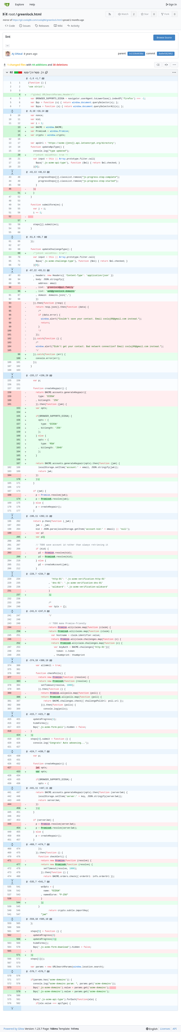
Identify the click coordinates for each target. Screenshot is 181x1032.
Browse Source (164, 37)
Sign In (171, 4)
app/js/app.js (34, 72)
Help (32, 4)
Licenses (165, 1028)
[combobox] (158, 64)
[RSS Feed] (110, 14)
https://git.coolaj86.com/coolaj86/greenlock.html (37, 20)
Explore (19, 4)
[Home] (7, 4)
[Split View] (166, 64)
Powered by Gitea (14, 1028)
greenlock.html (29, 14)
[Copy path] (46, 72)
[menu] (174, 64)
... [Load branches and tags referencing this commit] (7, 45)
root (12, 14)
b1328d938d (136, 53)
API (175, 1028)
